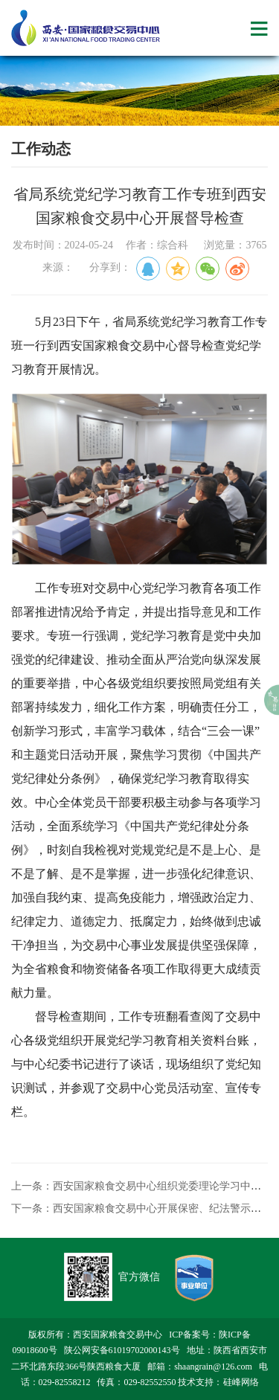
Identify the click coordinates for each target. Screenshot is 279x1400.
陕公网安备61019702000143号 (122, 1350)
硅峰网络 (241, 1382)
